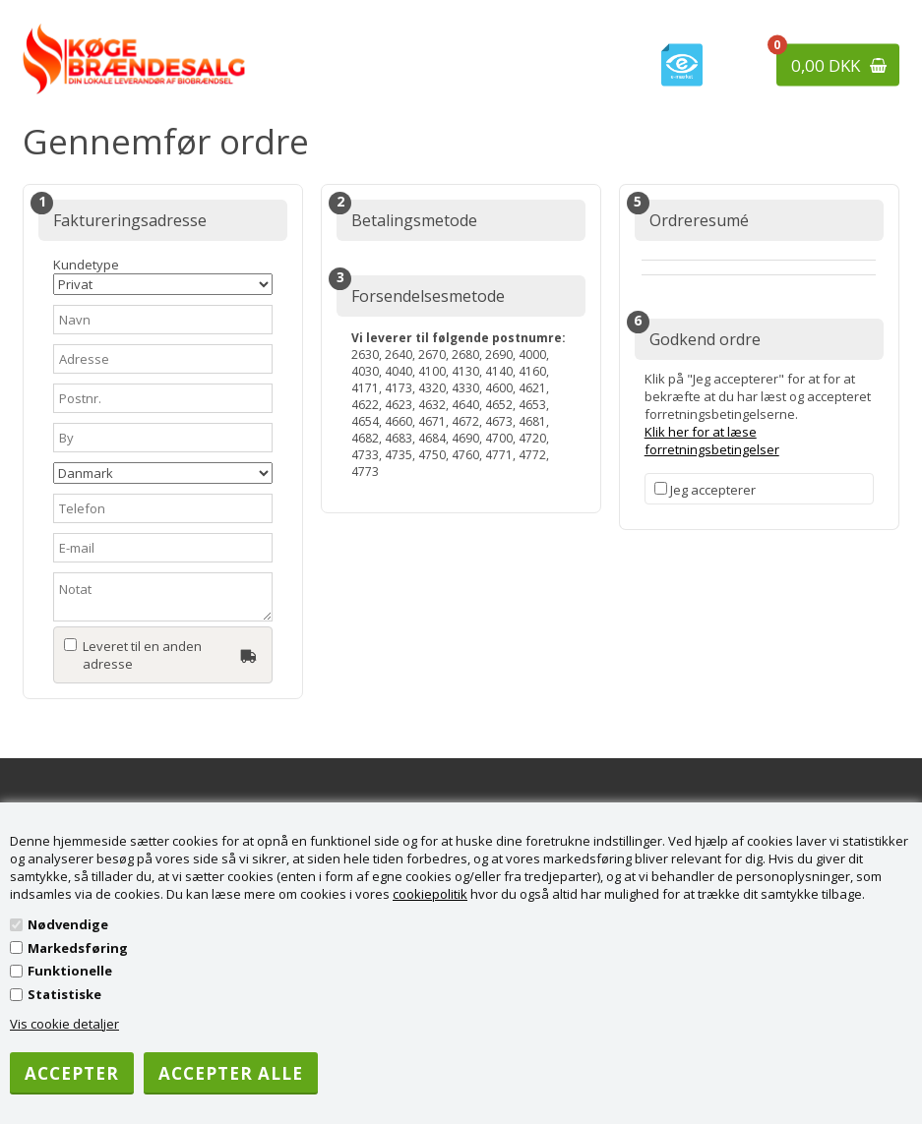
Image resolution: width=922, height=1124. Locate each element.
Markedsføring (78, 948)
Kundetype (163, 275)
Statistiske (64, 994)
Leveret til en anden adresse (142, 655)
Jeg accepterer (713, 490)
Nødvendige (68, 924)
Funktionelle (70, 970)
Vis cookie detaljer (64, 1024)
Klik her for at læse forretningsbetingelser (712, 440)
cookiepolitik (430, 894)
